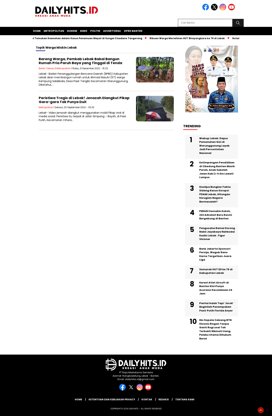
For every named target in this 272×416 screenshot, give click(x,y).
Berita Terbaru (47, 68)
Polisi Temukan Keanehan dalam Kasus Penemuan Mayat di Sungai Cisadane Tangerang (85, 38)
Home (37, 31)
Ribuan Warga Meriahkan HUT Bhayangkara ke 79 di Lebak (188, 38)
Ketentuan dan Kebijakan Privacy (112, 399)
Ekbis (83, 31)
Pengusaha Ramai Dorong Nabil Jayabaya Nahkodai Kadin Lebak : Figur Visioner (217, 233)
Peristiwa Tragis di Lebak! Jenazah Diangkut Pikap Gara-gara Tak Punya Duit (84, 99)
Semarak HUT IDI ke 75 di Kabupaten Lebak (216, 271)
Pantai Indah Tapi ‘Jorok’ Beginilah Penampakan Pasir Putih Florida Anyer (216, 306)
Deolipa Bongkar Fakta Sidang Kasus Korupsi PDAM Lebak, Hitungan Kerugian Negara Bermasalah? (215, 194)
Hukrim (72, 31)
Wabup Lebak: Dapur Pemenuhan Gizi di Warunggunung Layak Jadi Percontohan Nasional (214, 146)
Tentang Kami (184, 399)
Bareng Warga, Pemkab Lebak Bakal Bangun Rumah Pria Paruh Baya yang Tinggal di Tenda (80, 61)
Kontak (146, 399)
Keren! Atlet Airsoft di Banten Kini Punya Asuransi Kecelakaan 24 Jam (215, 288)
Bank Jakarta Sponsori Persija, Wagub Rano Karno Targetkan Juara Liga (215, 254)
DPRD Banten (133, 31)
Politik (95, 31)
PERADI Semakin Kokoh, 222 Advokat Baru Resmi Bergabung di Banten (215, 214)
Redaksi (163, 399)
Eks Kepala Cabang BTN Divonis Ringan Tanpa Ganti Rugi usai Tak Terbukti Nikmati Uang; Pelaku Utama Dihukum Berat (215, 329)
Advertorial (112, 31)
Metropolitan (54, 31)
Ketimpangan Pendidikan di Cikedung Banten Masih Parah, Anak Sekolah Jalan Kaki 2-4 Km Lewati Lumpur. (217, 170)
